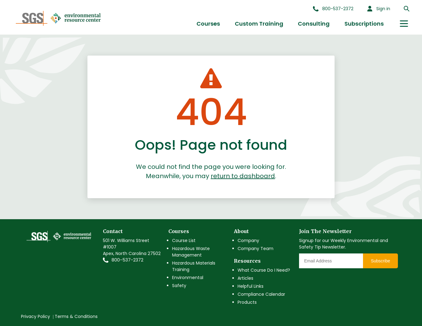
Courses (208, 23)
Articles (245, 278)
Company (248, 240)
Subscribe (380, 260)
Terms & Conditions (76, 316)
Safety (179, 285)
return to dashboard (243, 176)
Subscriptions (364, 23)
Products (247, 302)
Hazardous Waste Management (191, 251)
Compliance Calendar (261, 294)
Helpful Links (251, 286)
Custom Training (259, 23)
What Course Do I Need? (264, 270)
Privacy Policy (35, 316)
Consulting (314, 23)
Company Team (255, 248)
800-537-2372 (127, 260)
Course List (184, 240)
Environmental (187, 277)
